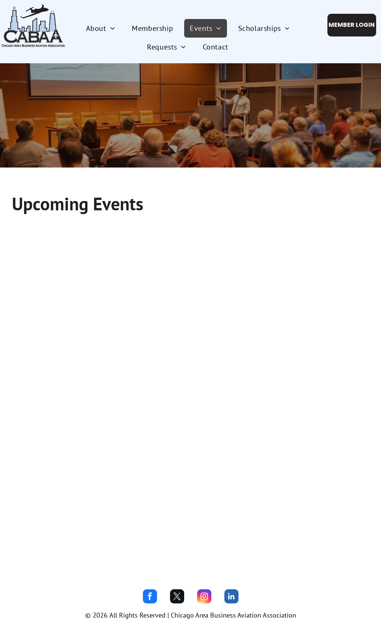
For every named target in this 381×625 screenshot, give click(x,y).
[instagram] (204, 597)
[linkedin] (231, 597)
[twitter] (177, 597)
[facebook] (150, 597)
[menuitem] (103, 28)
